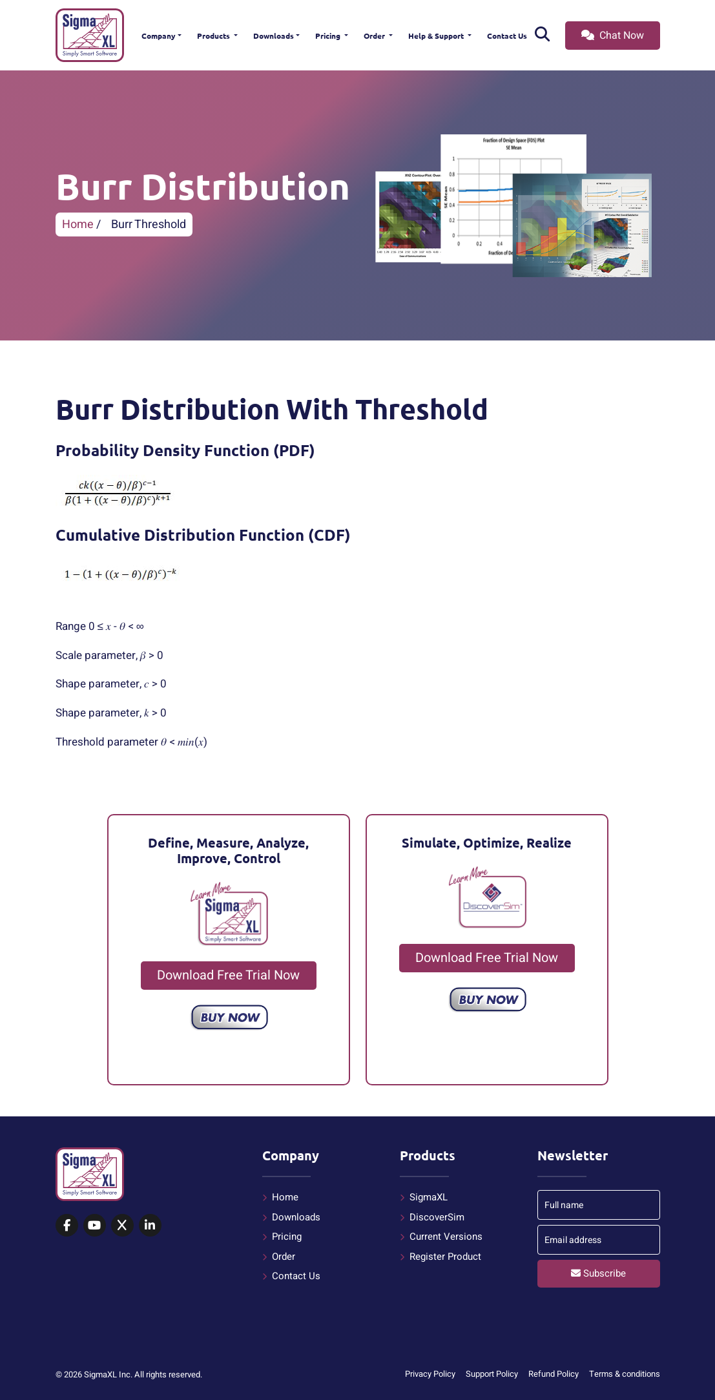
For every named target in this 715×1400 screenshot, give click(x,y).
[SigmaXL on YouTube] (94, 1226)
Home (78, 224)
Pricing (328, 35)
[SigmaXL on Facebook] (67, 1226)
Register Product (445, 1256)
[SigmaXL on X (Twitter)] (122, 1226)
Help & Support (437, 35)
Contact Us (507, 35)
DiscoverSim (436, 1217)
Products (214, 35)
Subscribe (598, 1273)
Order (375, 35)
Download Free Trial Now (228, 975)
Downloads (273, 35)
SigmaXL (428, 1197)
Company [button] (158, 35)
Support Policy (492, 1374)
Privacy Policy (430, 1374)
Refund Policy (553, 1374)
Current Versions (445, 1236)
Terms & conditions (624, 1374)
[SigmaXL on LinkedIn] (150, 1226)
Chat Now (612, 35)
